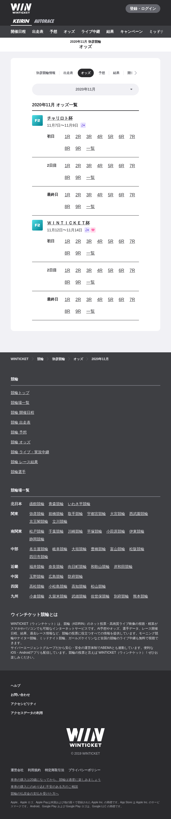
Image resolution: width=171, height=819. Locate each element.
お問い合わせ (20, 695)
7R (132, 136)
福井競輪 (36, 566)
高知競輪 (79, 586)
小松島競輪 (58, 586)
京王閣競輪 (38, 521)
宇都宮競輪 (96, 514)
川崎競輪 (75, 531)
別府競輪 (121, 596)
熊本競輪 (140, 596)
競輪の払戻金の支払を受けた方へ (35, 793)
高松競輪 (36, 586)
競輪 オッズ (20, 442)
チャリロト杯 (60, 118)
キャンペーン (131, 31)
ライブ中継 (90, 31)
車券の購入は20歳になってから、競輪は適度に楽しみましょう (56, 780)
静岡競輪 (36, 539)
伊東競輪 (136, 531)
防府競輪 (75, 576)
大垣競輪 (79, 549)
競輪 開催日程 (22, 412)
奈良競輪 (56, 566)
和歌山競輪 (100, 566)
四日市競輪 (38, 557)
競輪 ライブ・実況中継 (30, 452)
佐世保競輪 (100, 596)
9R (78, 148)
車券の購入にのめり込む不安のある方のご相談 (44, 787)
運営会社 (17, 770)
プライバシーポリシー (84, 770)
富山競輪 (117, 549)
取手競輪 (75, 514)
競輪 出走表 (20, 422)
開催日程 (18, 31)
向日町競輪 (77, 566)
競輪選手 (18, 472)
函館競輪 (36, 504)
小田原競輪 (115, 531)
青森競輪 (56, 504)
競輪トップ (20, 393)
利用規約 (34, 770)
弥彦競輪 (36, 514)
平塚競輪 (94, 531)
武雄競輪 (79, 596)
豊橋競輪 (98, 549)
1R (67, 136)
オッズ (69, 31)
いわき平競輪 (79, 504)
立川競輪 (59, 521)
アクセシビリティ (23, 704)
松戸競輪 (36, 531)
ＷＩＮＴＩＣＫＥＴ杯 (68, 223)
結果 (110, 31)
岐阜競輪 (59, 549)
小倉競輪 (36, 596)
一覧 (90, 148)
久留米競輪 (58, 596)
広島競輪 (56, 576)
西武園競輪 (138, 514)
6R (121, 136)
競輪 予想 (19, 432)
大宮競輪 (117, 514)
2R (78, 136)
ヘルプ (15, 686)
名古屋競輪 (38, 549)
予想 (53, 31)
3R (89, 136)
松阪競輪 (136, 549)
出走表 (37, 31)
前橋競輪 (56, 514)
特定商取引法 (54, 770)
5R (110, 136)
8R (67, 148)
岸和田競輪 (123, 566)
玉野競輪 (36, 576)
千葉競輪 (56, 531)
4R (99, 136)
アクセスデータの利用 (27, 713)
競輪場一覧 (20, 402)
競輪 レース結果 (24, 462)
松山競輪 (98, 586)
